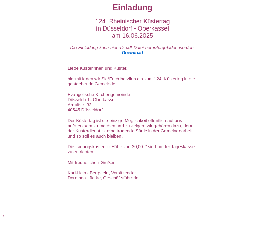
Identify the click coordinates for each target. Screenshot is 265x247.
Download (132, 52)
